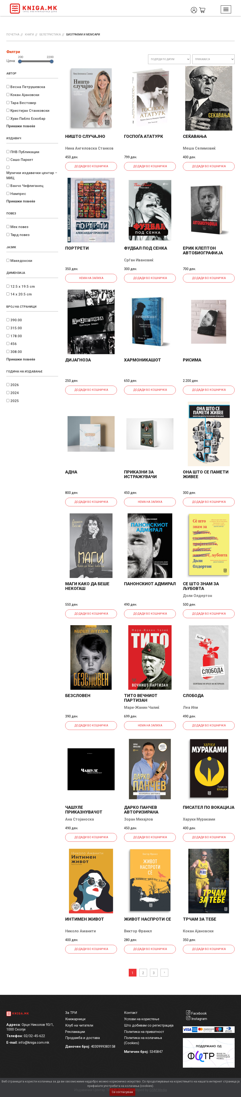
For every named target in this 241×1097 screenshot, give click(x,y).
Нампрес (18, 194)
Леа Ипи (190, 707)
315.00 (16, 328)
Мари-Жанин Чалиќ (141, 707)
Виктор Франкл (138, 931)
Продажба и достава (82, 1038)
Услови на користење (141, 1019)
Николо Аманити (80, 931)
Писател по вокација (208, 807)
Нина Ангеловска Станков (89, 148)
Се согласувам (122, 1092)
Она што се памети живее (206, 474)
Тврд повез (20, 235)
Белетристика (50, 34)
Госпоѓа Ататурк (143, 136)
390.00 (16, 320)
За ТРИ (71, 1013)
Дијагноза (78, 359)
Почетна (12, 34)
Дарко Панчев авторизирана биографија (141, 812)
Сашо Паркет (21, 160)
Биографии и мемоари (83, 34)
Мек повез (19, 227)
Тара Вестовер (23, 103)
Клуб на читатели (79, 1025)
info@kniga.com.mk (34, 1042)
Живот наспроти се (147, 919)
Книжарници (75, 1019)
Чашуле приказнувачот (83, 809)
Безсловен (77, 695)
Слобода (193, 695)
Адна (71, 471)
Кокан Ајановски (24, 95)
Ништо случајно (85, 136)
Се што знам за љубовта (201, 586)
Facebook (199, 1013)
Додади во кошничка (91, 166)
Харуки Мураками (199, 819)
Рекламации (75, 1032)
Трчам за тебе (199, 919)
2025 (14, 401)
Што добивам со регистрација (148, 1025)
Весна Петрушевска (27, 87)
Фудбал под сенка (145, 248)
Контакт (130, 1013)
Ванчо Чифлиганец (26, 186)
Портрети (77, 248)
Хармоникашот (142, 359)
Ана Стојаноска (79, 819)
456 (13, 344)
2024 (14, 393)
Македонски (21, 261)
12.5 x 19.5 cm (22, 286)
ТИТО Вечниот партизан (140, 698)
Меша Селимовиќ (199, 148)
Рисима (192, 359)
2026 (14, 385)
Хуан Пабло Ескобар (27, 118)
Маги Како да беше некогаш (87, 586)
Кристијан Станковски (29, 111)
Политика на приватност (144, 1032)
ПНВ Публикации (24, 152)
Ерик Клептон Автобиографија (203, 250)
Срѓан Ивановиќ (138, 260)
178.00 (16, 336)
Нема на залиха (91, 278)
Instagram (199, 1019)
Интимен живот (84, 919)
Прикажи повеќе (20, 126)
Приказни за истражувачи (140, 474)
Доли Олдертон (197, 595)
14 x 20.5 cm (21, 294)
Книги (29, 34)
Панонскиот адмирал (150, 583)
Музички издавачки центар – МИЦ (31, 175)
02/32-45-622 (34, 1036)
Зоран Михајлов (138, 819)
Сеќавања (195, 136)
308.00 (16, 352)
